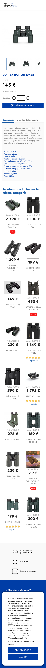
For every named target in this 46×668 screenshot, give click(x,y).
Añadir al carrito (23, 105)
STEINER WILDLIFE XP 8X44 (12, 268)
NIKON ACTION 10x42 (13, 306)
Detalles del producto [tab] (27, 120)
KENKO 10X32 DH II (33, 269)
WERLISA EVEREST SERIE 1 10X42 (33, 481)
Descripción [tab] (8, 120)
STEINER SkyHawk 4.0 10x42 (33, 308)
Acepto (23, 657)
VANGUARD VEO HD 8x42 (33, 525)
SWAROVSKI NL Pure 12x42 (13, 226)
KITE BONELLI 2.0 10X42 (33, 351)
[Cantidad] (21, 98)
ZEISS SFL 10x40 (33, 396)
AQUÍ (10, 623)
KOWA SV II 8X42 (12, 439)
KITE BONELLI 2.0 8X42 (33, 226)
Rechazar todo (23, 650)
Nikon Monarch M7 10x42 (12, 397)
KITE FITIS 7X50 (12, 350)
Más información (15, 641)
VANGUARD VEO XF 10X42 (33, 440)
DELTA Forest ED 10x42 (13, 477)
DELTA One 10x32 (12, 522)
